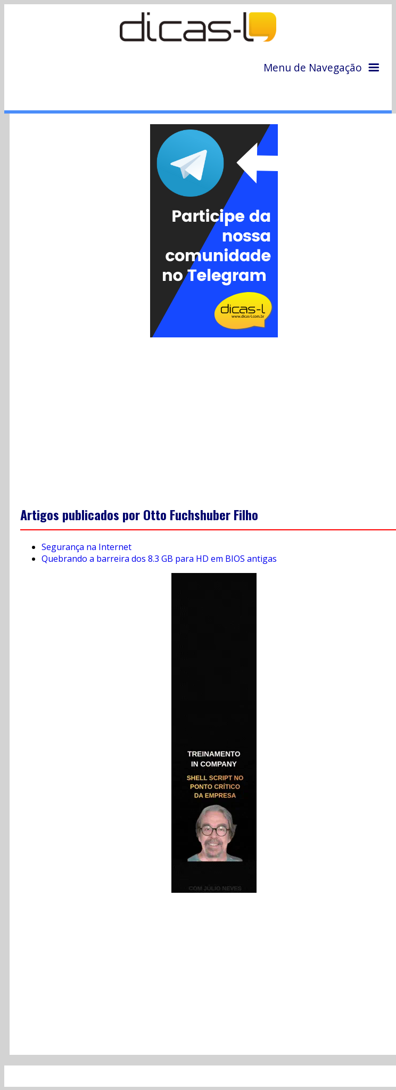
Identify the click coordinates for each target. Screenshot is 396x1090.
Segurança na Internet (86, 547)
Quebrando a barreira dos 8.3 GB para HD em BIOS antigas (159, 558)
